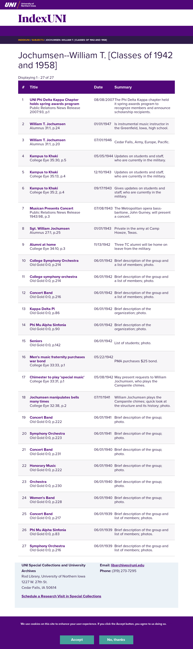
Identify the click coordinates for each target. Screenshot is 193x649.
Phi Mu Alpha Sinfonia (48, 325)
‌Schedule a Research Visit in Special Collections (61, 596)
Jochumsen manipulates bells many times (54, 399)
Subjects (37, 39)
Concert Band (41, 293)
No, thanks (116, 639)
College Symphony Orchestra (54, 260)
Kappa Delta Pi (42, 309)
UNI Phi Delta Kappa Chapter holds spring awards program (54, 102)
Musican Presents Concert (51, 208)
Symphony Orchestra (47, 433)
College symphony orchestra (53, 276)
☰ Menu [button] (26, 30)
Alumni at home (43, 244)
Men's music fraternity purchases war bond (57, 359)
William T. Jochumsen (47, 124)
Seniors (36, 341)
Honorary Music (43, 465)
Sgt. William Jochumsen (49, 228)
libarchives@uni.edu (127, 565)
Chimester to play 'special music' (57, 377)
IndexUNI (42, 17)
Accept (77, 639)
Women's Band (42, 498)
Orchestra (38, 482)
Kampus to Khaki (44, 156)
